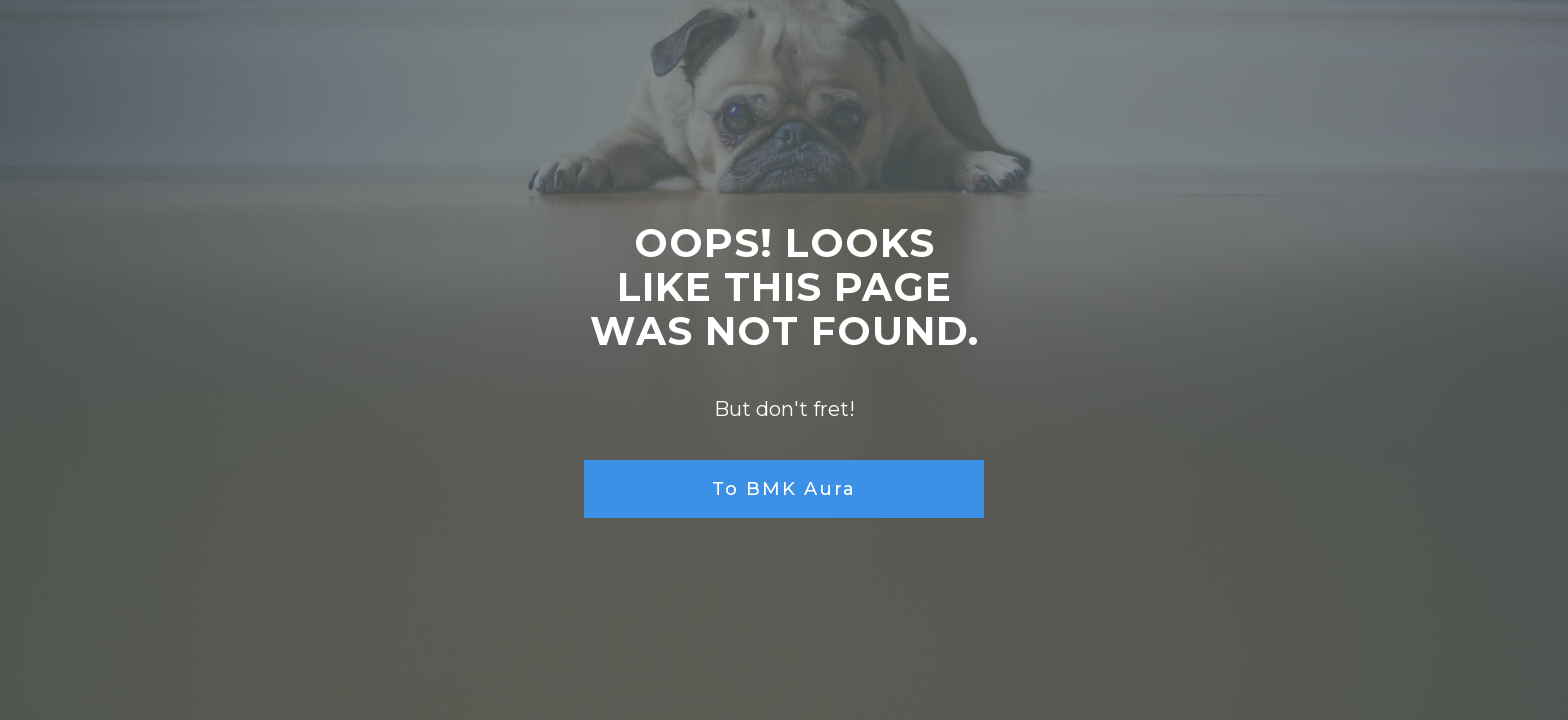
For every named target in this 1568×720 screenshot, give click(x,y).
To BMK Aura (784, 489)
